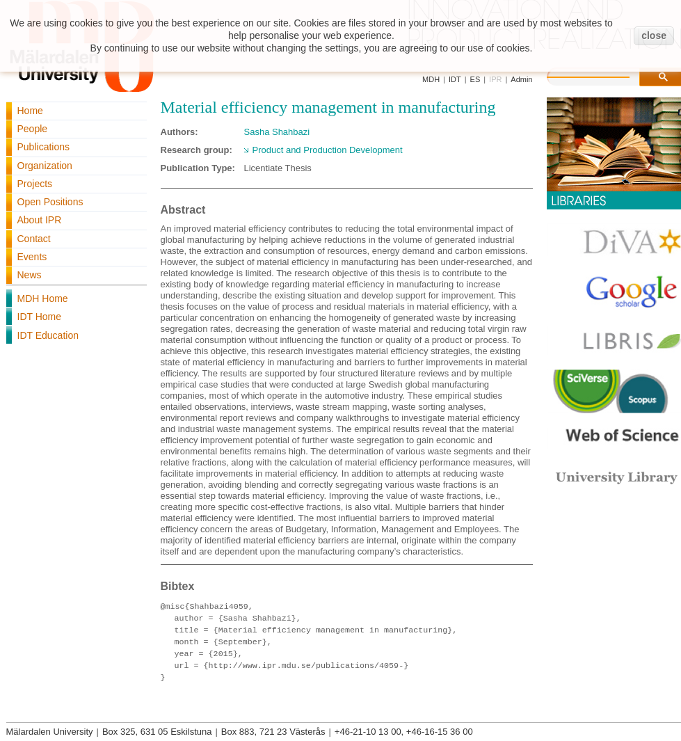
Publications (43, 146)
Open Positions (50, 201)
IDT (455, 79)
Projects (35, 183)
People (32, 128)
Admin (521, 79)
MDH (431, 79)
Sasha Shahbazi (277, 132)
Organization (44, 165)
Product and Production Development (328, 150)
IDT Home (39, 316)
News (29, 274)
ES (475, 79)
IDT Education (48, 335)
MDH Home (42, 298)
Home (30, 110)
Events (32, 256)
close (653, 35)
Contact (34, 238)
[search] (602, 75)
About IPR (39, 219)
